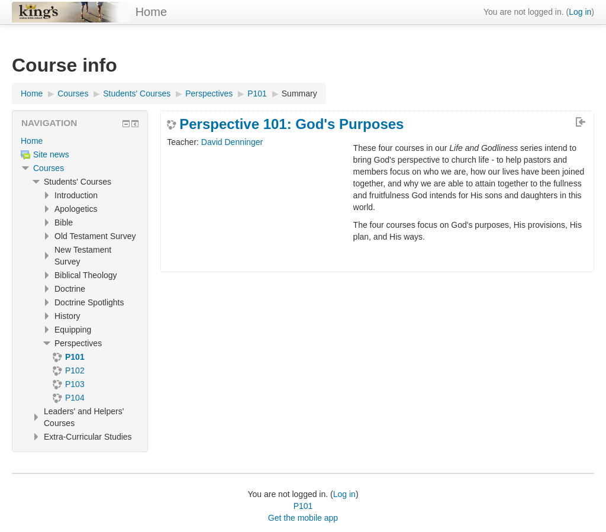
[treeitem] (80, 141)
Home (151, 11)
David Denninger (232, 142)
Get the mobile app (303, 518)
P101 (303, 506)
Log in (580, 12)
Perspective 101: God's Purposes (291, 124)
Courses (48, 168)
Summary (299, 93)
